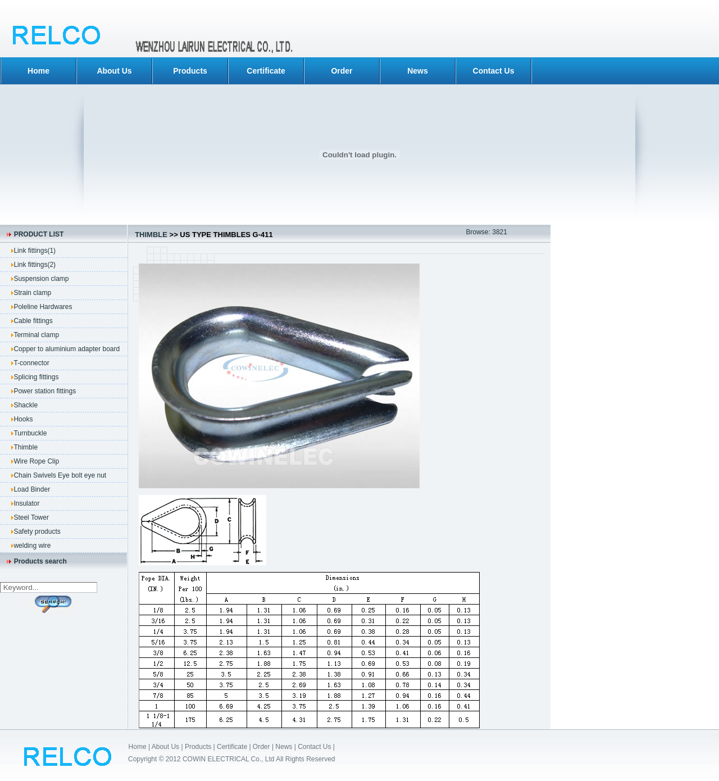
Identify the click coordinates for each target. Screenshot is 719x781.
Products (190, 70)
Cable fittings (32, 321)
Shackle (25, 405)
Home (38, 70)
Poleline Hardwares (42, 307)
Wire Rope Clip (36, 461)
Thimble (25, 447)
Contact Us (494, 70)
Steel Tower (30, 517)
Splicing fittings (35, 377)
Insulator (26, 503)
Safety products (36, 531)
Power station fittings (44, 391)
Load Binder (31, 489)
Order (341, 70)
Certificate (266, 70)
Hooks (23, 419)
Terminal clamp (36, 335)
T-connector (31, 363)
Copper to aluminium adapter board (66, 349)
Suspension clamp (41, 279)
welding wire (32, 546)
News (417, 70)
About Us (114, 70)
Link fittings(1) (34, 251)
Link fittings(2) (34, 265)
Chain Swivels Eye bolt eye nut (59, 475)
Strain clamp (32, 293)
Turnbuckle (30, 433)
